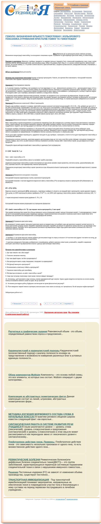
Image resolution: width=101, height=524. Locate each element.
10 (60, 45)
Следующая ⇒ (68, 45)
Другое (90, 13)
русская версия (60, 499)
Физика (89, 26)
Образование (69, 20)
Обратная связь (62, 7)
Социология (76, 24)
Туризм (82, 26)
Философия (59, 28)
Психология (86, 22)
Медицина (77, 17)
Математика (66, 17)
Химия (77, 28)
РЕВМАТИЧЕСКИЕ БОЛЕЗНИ (24, 459)
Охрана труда (82, 20)
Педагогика (58, 22)
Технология (72, 26)
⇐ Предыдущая (16, 45)
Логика (56, 17)
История (70, 15)
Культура (79, 15)
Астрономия (77, 11)
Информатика (60, 15)
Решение (13, 472)
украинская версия (72, 499)
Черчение (85, 28)
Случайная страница (78, 5)
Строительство (60, 26)
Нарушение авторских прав (55, 312)
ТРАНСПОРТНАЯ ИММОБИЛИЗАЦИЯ (28, 480)
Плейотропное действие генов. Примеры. (31, 442)
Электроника (79, 30)
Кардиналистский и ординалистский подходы (34, 350)
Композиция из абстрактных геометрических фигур (37, 396)
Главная (59, 5)
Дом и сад (68, 13)
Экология (58, 30)
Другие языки (79, 13)
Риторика (66, 24)
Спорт (85, 24)
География (58, 13)
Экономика (67, 30)
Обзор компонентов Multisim (24, 375)
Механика (58, 20)
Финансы (69, 28)
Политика (69, 22)
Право (76, 22)
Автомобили (65, 11)
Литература (89, 15)
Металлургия (88, 17)
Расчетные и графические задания (27, 331)
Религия (57, 24)
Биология (88, 11)
